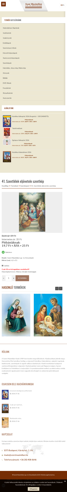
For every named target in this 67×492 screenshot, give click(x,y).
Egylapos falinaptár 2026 (20, 140)
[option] (32, 212)
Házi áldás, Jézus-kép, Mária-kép (14, 68)
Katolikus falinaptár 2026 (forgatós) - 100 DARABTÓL (30, 116)
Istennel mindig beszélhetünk (21, 391)
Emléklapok (7, 43)
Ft (62, 5)
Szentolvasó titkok (9, 48)
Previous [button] (57, 288)
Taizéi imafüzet (17, 128)
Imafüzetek (7, 33)
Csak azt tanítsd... (16, 405)
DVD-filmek (7, 83)
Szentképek (7, 63)
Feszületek (7, 88)
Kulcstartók (7, 98)
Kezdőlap (5, 186)
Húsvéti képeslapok (10, 53)
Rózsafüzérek (8, 93)
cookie (38, 485)
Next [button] (60, 288)
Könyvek (6, 73)
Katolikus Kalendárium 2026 (21, 152)
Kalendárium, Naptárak (11, 28)
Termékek (14, 186)
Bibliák (5, 78)
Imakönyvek (7, 38)
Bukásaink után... (16, 418)
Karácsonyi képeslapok (11, 58)
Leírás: (5, 266)
